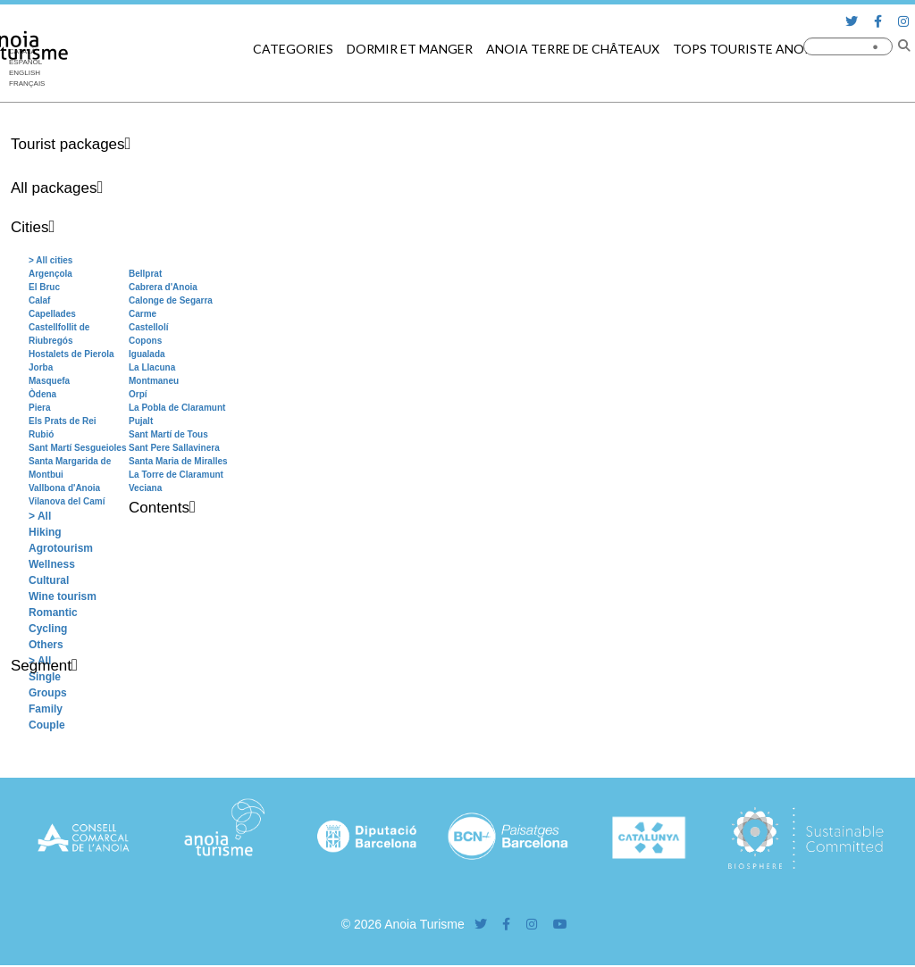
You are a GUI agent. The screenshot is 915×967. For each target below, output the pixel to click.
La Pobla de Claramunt (177, 408)
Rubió (41, 434)
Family (46, 709)
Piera (39, 408)
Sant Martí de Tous (168, 434)
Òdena (42, 394)
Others (46, 644)
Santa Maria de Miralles (178, 461)
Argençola (50, 274)
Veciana (145, 488)
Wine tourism (63, 596)
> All (40, 516)
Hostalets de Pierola (71, 354)
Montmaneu (154, 381)
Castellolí (148, 327)
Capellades (52, 314)
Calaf (39, 300)
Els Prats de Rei (63, 421)
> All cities (50, 260)
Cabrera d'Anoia (163, 287)
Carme (142, 314)
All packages (54, 187)
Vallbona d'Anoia (64, 488)
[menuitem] (27, 73)
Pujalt (141, 421)
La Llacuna (152, 367)
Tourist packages (68, 144)
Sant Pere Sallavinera (174, 448)
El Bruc (44, 287)
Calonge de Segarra (171, 300)
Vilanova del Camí (67, 501)
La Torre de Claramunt (176, 474)
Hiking (45, 532)
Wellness (52, 564)
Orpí (138, 394)
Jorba (41, 367)
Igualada (147, 354)
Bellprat (145, 274)
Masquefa (49, 381)
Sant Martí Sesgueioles (77, 448)
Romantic (53, 612)
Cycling (48, 628)
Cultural (49, 580)
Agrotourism (61, 548)
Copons (145, 341)
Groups (48, 693)
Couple (47, 725)
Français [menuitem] (27, 83)
